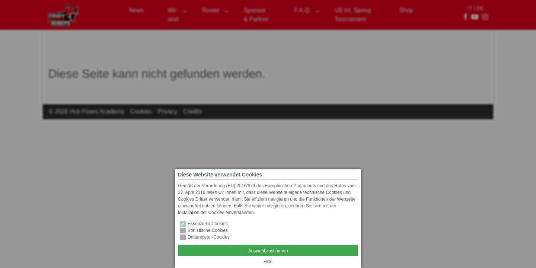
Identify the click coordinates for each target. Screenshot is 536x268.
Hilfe (268, 261)
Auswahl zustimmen (268, 250)
